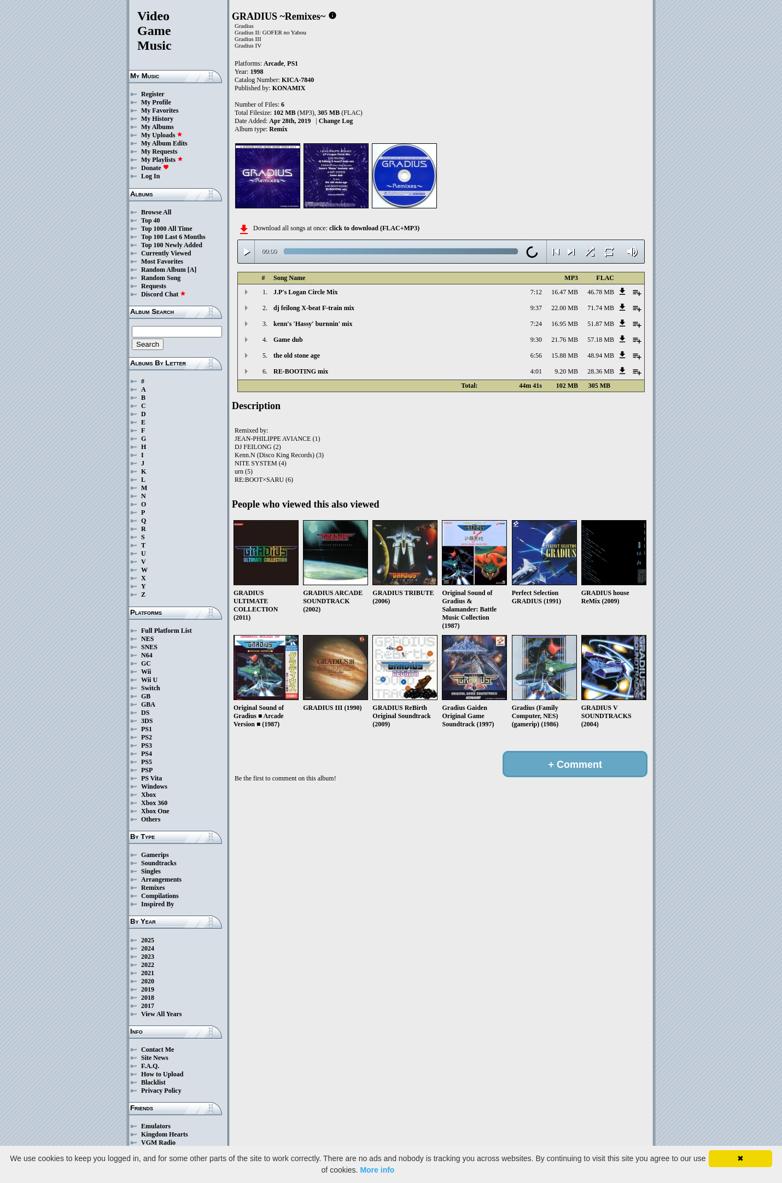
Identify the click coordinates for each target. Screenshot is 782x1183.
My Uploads (162, 135)
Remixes (153, 887)
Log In (150, 176)
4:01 (536, 371)
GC (146, 663)
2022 (147, 965)
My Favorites (159, 110)
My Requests (159, 151)
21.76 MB (564, 339)
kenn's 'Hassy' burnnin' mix (312, 324)
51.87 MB (600, 324)
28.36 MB (600, 371)
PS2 (146, 737)
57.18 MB (600, 339)
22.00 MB (564, 308)
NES (147, 639)
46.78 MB (600, 292)
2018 (147, 997)
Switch (150, 688)
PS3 (146, 745)
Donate (155, 168)
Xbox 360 (154, 803)
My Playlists (162, 160)
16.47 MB (564, 292)
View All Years (161, 1014)
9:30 (536, 339)
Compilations (160, 896)
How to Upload (162, 1074)
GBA (148, 704)
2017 (147, 1006)
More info (377, 1169)
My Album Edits (164, 143)
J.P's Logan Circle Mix (305, 292)
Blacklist (153, 1082)
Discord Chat (163, 294)
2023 (147, 956)
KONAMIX (289, 88)
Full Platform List (166, 630)
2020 (147, 981)
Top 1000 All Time (166, 228)
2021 (147, 973)
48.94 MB (600, 355)
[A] (192, 269)
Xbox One (155, 811)
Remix (278, 129)
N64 (147, 655)
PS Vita (151, 778)
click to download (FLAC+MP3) (374, 228)
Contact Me (157, 1049)
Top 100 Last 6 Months (173, 237)
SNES (149, 647)
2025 (147, 940)
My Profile (156, 102)
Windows (154, 786)
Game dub (288, 339)
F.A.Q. (150, 1066)
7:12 (536, 292)
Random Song (160, 278)
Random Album (163, 269)
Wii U (149, 680)
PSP (147, 770)
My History (157, 119)
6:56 (536, 355)
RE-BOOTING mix (300, 371)
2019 (147, 989)
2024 (147, 948)
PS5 (146, 762)
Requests (153, 286)
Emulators (156, 1126)
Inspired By (157, 904)
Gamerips (155, 855)
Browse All (156, 212)
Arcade (274, 63)
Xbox (148, 795)
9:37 (536, 308)
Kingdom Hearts (164, 1134)
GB (145, 696)
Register (153, 94)
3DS (147, 721)
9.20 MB (566, 371)
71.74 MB (600, 308)
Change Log (336, 121)
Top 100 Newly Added (171, 245)
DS (145, 712)
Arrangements (161, 879)
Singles (151, 871)
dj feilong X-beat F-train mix (313, 308)
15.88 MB (564, 355)
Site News (154, 1058)
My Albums (157, 127)
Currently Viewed (166, 253)
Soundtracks (159, 863)
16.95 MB (564, 324)
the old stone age (296, 355)
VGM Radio (158, 1142)
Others (150, 819)
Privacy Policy (161, 1090)
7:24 (536, 324)
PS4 (146, 753)
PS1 (146, 729)
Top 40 (150, 220)
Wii (146, 671)
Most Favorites (162, 261)
